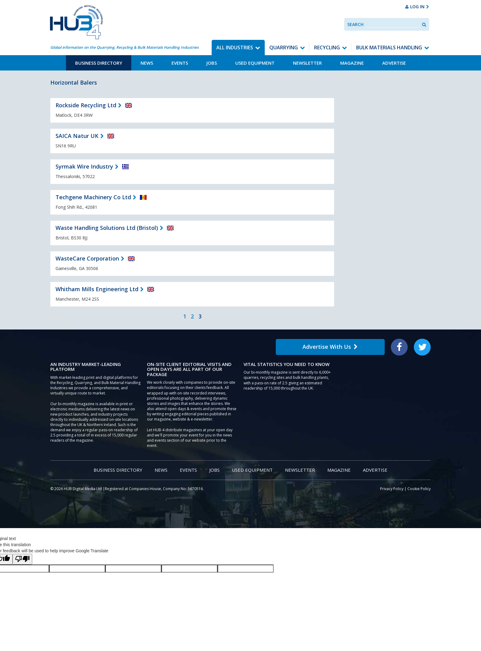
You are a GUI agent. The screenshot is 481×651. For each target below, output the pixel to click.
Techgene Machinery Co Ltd (93, 197)
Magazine (352, 63)
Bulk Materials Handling (389, 47)
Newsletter (307, 63)
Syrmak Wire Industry (84, 166)
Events (179, 63)
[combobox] (393, 24)
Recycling (327, 47)
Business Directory (98, 63)
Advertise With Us (330, 346)
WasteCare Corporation (87, 258)
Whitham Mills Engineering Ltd (97, 289)
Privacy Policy (391, 488)
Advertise (394, 63)
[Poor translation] (22, 559)
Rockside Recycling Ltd (86, 105)
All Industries (234, 47)
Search (355, 24)
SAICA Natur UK (77, 135)
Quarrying (283, 47)
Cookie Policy (419, 488)
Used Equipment (255, 63)
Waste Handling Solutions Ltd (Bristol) (107, 227)
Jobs (211, 63)
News (146, 63)
